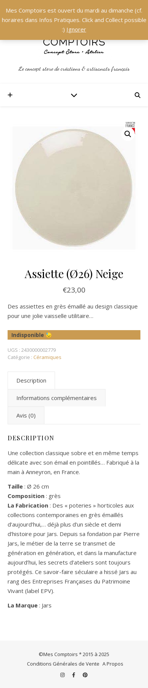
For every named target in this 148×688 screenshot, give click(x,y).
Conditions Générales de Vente (63, 663)
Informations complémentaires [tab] (56, 398)
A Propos (112, 663)
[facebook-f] (74, 674)
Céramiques (47, 357)
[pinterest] (85, 674)
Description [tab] (31, 380)
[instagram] (63, 674)
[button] (128, 134)
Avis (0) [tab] (26, 415)
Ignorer (76, 29)
